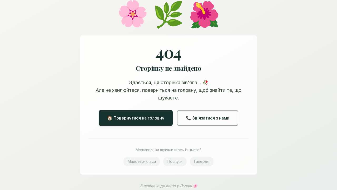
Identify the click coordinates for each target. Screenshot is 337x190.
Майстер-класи (142, 161)
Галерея (201, 161)
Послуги (174, 161)
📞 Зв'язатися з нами (207, 118)
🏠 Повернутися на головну (135, 118)
